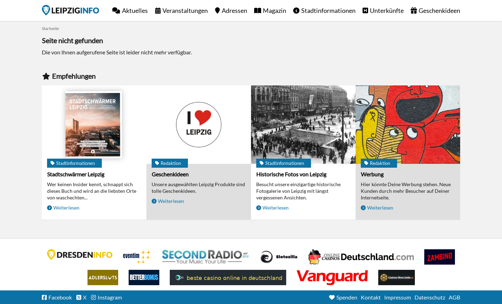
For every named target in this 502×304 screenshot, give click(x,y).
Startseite (70, 10)
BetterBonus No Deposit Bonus (144, 277)
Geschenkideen (439, 10)
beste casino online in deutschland (228, 277)
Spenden (346, 297)
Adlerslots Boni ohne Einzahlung (103, 277)
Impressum (397, 297)
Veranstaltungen (185, 10)
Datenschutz (429, 297)
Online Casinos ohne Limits (396, 277)
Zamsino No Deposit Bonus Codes (439, 257)
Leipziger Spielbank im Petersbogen (361, 257)
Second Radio (205, 257)
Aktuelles (135, 10)
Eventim (137, 257)
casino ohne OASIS (332, 277)
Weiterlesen (66, 208)
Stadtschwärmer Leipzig (75, 174)
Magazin (274, 10)
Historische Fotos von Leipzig (291, 174)
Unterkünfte (387, 10)
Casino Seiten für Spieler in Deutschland (279, 257)
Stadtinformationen (328, 10)
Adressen (234, 10)
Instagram (110, 297)
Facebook (60, 297)
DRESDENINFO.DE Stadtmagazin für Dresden (80, 254)
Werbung (372, 174)
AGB (454, 297)
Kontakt (371, 297)
